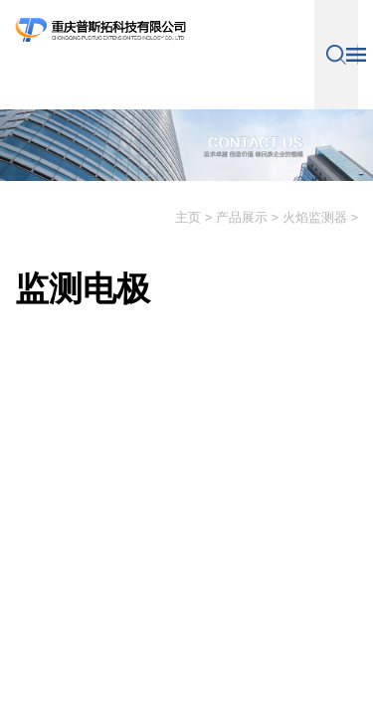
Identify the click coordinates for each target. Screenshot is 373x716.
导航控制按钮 (356, 55)
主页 (188, 217)
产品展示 (242, 217)
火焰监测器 (314, 217)
